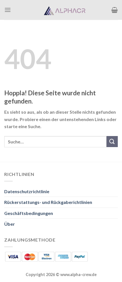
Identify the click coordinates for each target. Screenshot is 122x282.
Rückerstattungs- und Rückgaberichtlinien (48, 202)
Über (9, 224)
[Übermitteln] (112, 141)
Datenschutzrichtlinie (26, 191)
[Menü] (7, 10)
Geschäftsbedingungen (28, 213)
